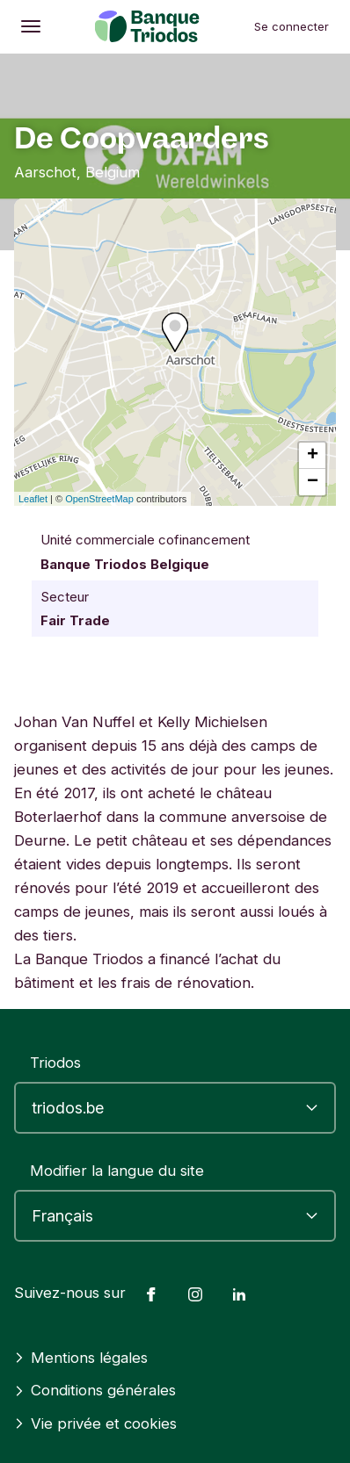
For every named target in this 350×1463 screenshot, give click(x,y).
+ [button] (312, 456)
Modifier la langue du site (117, 1170)
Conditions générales (95, 1390)
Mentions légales (81, 1357)
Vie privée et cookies (95, 1423)
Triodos (55, 1062)
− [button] (312, 482)
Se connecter (291, 26)
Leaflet (32, 499)
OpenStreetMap (99, 499)
